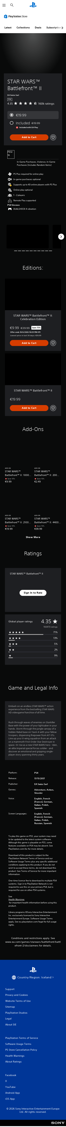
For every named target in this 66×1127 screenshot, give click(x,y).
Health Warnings (16, 899)
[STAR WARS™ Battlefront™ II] (28, 237)
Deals (38, 27)
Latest (7, 27)
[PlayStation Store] (16, 16)
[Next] (61, 237)
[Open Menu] (4, 5)
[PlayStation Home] (33, 5)
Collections (23, 27)
